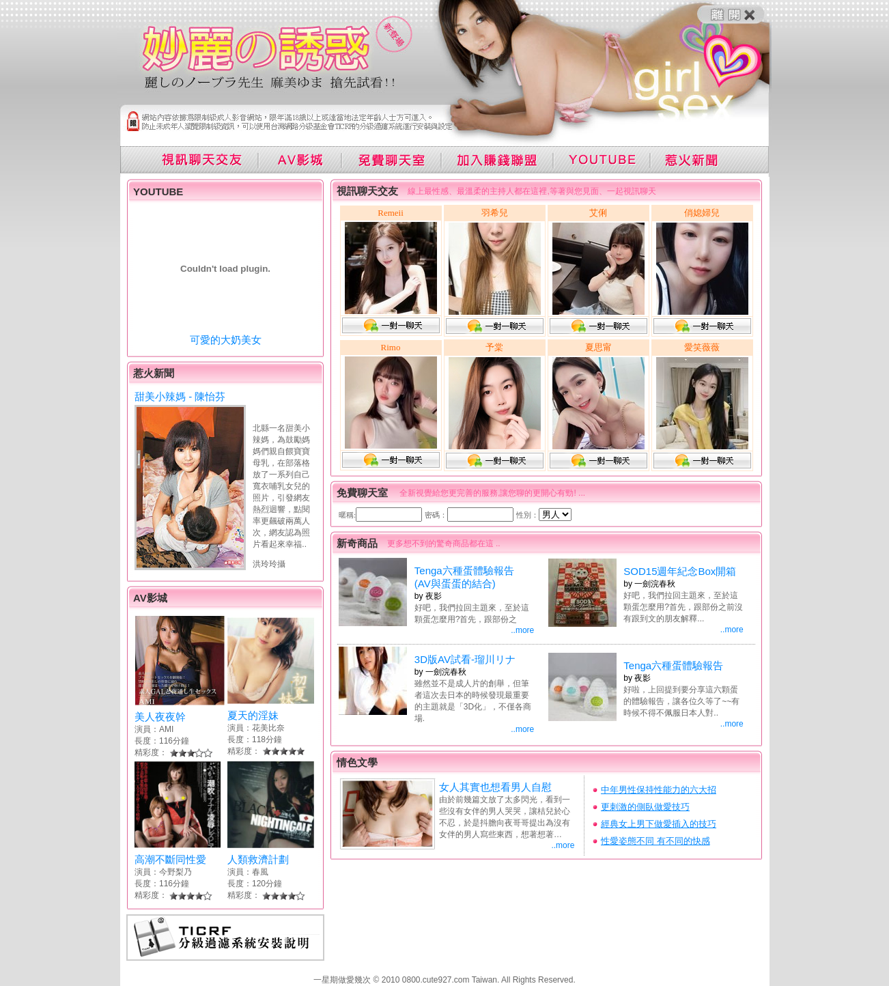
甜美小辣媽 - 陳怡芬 (180, 396)
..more (522, 630)
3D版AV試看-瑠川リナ (465, 659)
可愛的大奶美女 (226, 340)
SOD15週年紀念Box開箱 (679, 571)
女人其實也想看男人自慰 (495, 787)
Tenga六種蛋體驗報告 (673, 665)
